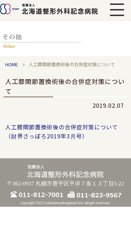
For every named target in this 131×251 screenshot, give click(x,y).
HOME (11, 64)
